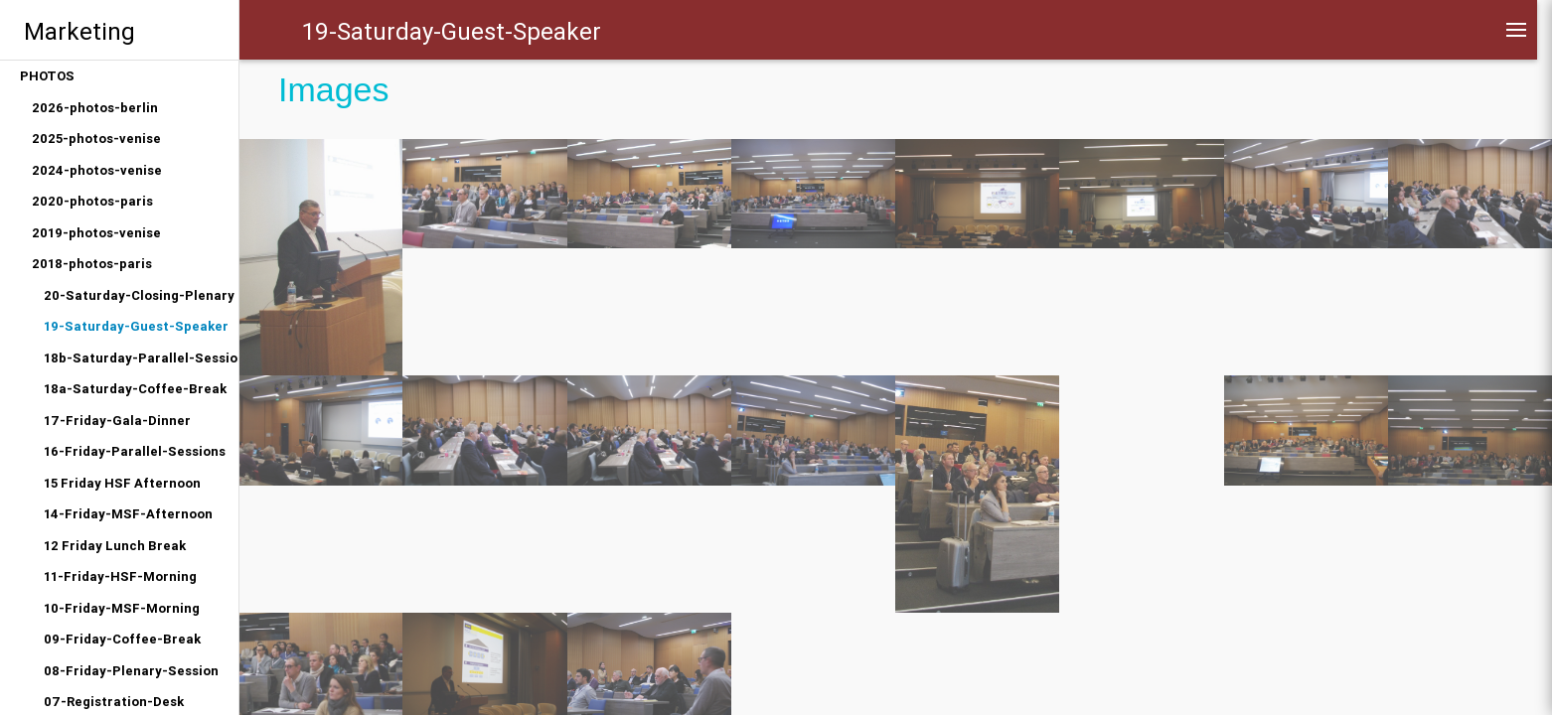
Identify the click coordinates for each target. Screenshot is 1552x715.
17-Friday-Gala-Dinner (117, 420)
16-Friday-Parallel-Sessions (135, 451)
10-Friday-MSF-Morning (122, 608)
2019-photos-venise (96, 232)
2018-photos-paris (92, 263)
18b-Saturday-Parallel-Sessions (141, 358)
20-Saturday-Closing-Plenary (139, 295)
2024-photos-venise (97, 170)
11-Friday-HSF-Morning (120, 576)
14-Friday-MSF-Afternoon (128, 513)
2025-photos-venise (96, 138)
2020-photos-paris (92, 201)
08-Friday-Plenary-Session (131, 670)
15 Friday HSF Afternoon (122, 483)
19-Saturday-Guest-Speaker (136, 326)
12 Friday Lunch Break (115, 545)
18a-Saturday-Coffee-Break (135, 388)
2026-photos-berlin (95, 107)
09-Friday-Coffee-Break (122, 639)
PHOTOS (47, 76)
